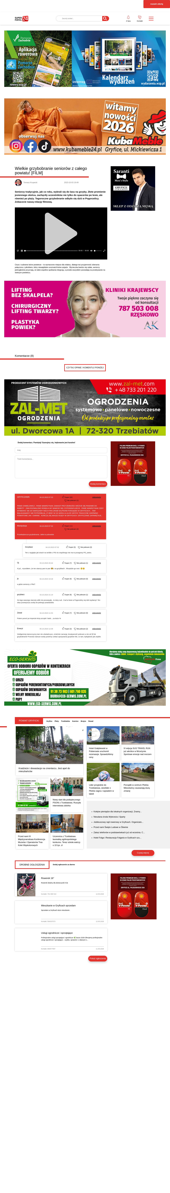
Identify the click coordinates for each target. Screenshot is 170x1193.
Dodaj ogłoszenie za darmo (64, 864)
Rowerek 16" (47, 878)
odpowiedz (96, 497)
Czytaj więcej (143, 853)
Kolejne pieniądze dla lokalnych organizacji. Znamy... (118, 811)
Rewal (90, 721)
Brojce (83, 721)
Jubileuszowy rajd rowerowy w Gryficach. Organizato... (118, 822)
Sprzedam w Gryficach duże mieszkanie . (55, 910)
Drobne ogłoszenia (32, 864)
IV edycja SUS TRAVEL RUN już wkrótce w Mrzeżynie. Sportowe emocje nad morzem (138, 751)
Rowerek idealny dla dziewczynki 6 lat (54, 883)
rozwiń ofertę (156, 4)
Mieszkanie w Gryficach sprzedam (58, 905)
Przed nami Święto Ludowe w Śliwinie (111, 827)
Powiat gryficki (29, 720)
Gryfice (49, 721)
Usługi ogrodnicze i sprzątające (57, 933)
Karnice (75, 721)
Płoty (57, 721)
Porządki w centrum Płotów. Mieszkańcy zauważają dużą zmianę (137, 788)
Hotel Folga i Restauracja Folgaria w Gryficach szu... (117, 838)
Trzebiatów (65, 721)
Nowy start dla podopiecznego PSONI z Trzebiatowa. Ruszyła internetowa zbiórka (67, 803)
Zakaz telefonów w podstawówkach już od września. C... (119, 832)
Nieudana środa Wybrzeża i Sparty (109, 817)
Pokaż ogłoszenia (98, 958)
